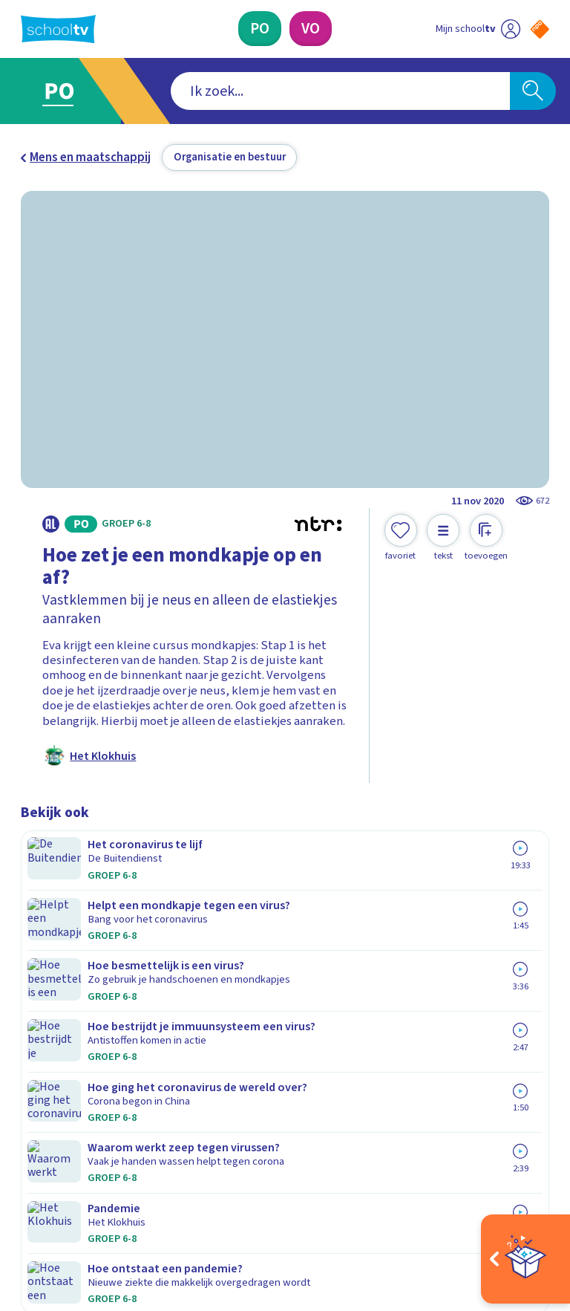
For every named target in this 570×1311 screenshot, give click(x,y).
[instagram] (61, 1174)
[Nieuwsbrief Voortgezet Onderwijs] (417, 1050)
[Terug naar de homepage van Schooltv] (58, 29)
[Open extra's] (525, 1259)
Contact (47, 929)
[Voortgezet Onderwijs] (310, 28)
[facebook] (28, 1174)
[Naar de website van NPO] (540, 29)
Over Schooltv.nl (74, 972)
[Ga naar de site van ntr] (528, 1213)
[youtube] (126, 1174)
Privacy (44, 993)
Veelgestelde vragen (87, 950)
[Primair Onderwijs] (259, 28)
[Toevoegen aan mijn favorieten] (400, 538)
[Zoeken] (533, 91)
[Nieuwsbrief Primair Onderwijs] (417, 1001)
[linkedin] (93, 1174)
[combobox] (262, 91)
